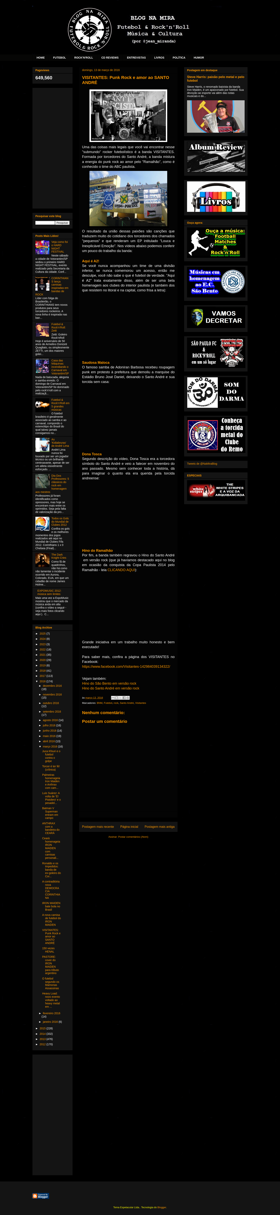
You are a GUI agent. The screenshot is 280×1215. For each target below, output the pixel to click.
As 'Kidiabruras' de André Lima (60, 443)
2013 (43, 1039)
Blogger (162, 1207)
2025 (43, 633)
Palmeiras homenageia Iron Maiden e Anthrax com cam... (51, 781)
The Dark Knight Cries (59, 556)
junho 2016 (50, 730)
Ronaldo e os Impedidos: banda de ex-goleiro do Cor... (51, 870)
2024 (43, 638)
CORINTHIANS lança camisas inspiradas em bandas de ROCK (51, 286)
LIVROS (159, 57)
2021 (43, 654)
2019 (43, 665)
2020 (43, 660)
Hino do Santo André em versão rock (110, 688)
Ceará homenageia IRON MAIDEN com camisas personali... (51, 848)
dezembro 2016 (52, 685)
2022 (43, 649)
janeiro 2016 (51, 1021)
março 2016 (50, 746)
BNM (99, 702)
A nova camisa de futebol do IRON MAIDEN (51, 919)
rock (116, 702)
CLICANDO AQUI (121, 570)
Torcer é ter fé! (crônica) (51, 768)
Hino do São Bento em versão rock (109, 683)
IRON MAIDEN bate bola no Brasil (51, 906)
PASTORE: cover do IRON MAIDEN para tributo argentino (50, 965)
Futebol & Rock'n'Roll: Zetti (59, 327)
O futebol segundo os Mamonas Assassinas (50, 983)
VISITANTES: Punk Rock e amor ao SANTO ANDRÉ (51, 936)
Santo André (127, 702)
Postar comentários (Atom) (133, 836)
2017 (43, 675)
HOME (41, 57)
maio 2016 (49, 736)
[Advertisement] (52, 147)
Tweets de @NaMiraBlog (202, 463)
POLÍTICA (179, 57)
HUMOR (199, 57)
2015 (43, 1028)
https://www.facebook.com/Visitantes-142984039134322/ (126, 667)
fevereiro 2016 (51, 1013)
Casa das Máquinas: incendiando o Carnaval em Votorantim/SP (60, 367)
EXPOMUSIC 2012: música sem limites (49, 592)
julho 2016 (49, 725)
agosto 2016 (51, 720)
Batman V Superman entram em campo (50, 813)
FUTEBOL (59, 57)
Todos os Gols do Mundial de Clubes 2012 (60, 522)
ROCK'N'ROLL (83, 57)
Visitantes (140, 702)
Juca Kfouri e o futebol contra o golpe (51, 756)
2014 (43, 1033)
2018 (43, 670)
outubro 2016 (51, 703)
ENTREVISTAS (136, 57)
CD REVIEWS (110, 57)
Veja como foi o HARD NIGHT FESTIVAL (60, 246)
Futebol (108, 702)
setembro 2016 (52, 711)
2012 (43, 1044)
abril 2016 (49, 741)
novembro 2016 (52, 694)
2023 (43, 644)
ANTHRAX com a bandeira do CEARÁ (51, 828)
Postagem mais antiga (160, 826)
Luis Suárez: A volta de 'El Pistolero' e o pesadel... (51, 798)
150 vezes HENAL (48, 950)
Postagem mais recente (98, 826)
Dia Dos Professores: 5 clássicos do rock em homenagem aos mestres (52, 484)
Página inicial (129, 826)
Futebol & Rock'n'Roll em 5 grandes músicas (60, 404)
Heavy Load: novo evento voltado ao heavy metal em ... (51, 1000)
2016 (43, 681)
